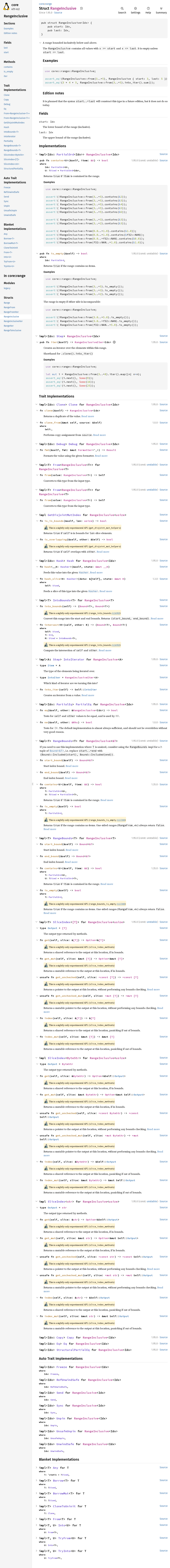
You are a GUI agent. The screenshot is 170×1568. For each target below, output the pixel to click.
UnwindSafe (65, 1444)
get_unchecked (66, 977)
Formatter (85, 450)
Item (51, 665)
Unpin (60, 1418)
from (48, 475)
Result (111, 450)
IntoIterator (73, 659)
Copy (59, 1337)
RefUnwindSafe (67, 1380)
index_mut (52, 1036)
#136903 (116, 613)
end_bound (52, 772)
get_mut (50, 958)
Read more (87, 416)
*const (104, 977)
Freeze (61, 1367)
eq (46, 710)
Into (61, 1525)
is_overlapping (56, 539)
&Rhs (75, 722)
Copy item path (81, 8)
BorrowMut (61, 1493)
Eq (58, 1343)
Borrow (58, 1480)
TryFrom (64, 1538)
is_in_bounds (54, 520)
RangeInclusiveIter (89, 342)
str (69, 1201)
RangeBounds (62, 741)
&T (114, 741)
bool (105, 160)
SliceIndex (61, 922)
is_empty (57, 253)
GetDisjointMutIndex (64, 515)
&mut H (119, 578)
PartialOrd (65, 154)
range (48, 3)
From (56, 465)
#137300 (121, 820)
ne (46, 722)
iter (54, 342)
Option (90, 940)
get (47, 940)
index (48, 1018)
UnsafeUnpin (66, 1431)
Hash (59, 561)
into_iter (52, 689)
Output (52, 928)
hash (48, 566)
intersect (52, 624)
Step (59, 336)
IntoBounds (61, 600)
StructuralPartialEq (73, 1350)
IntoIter (54, 677)
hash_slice (52, 578)
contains (57, 160)
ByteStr (73, 1058)
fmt (47, 450)
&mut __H (101, 566)
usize (120, 515)
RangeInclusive (98, 154)
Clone (60, 404)
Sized (53, 170)
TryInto (64, 1551)
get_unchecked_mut (69, 995)
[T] (74, 922)
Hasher (65, 566)
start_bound (53, 760)
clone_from (52, 422)
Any (55, 1468)
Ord (50, 634)
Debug (60, 444)
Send (59, 1392)
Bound (83, 606)
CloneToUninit (64, 1506)
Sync (59, 1405)
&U (92, 160)
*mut (109, 995)
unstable (152, 464)
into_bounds (53, 606)
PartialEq (64, 704)
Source (58, 12)
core (14, 5)
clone (48, 410)
